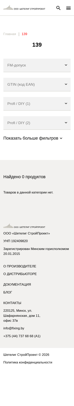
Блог (7, 292)
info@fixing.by (13, 328)
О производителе (19, 266)
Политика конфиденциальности (27, 362)
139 (24, 34)
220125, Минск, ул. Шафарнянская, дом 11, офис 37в (21, 315)
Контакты (12, 303)
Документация (17, 284)
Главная (9, 34)
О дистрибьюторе (20, 274)
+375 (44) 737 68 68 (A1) (21, 336)
